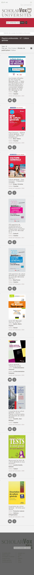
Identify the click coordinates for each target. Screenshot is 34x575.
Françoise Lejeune (18, 511)
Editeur (13, 50)
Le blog (19, 554)
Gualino (16, 93)
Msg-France (16, 280)
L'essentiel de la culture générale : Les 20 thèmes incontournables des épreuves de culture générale (17, 414)
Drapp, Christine (18, 184)
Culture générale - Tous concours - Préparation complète (16, 181)
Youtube (20, 562)
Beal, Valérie (17, 138)
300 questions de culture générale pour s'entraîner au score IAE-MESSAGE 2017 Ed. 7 (17, 276)
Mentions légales (6, 554)
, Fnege (15, 91)
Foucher (16, 140)
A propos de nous (6, 558)
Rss (19, 556)
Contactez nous (21, 553)
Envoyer (22, 22)
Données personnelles (7, 562)
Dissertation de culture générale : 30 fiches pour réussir (17, 508)
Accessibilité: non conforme (8, 556)
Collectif (15, 233)
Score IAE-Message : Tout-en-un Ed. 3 (16, 321)
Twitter (19, 560)
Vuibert (16, 468)
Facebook (20, 558)
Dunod (15, 327)
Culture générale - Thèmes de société (15, 365)
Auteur (14, 48)
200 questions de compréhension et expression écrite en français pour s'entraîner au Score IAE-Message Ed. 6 (17, 228)
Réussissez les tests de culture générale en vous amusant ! (17, 462)
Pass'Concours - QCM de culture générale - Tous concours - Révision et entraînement (17, 135)
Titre (9, 48)
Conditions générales (7, 560)
